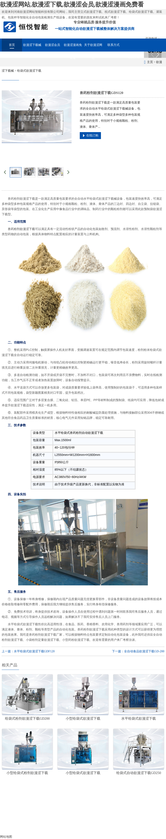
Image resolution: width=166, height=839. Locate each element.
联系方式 (113, 45)
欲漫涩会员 (52, 45)
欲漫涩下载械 (32, 45)
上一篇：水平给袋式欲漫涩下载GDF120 (28, 651)
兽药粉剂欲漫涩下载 (21, 229)
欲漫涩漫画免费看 (73, 47)
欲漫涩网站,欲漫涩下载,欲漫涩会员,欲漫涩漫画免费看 (72, 4)
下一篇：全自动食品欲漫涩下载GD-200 (138, 651)
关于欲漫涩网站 (93, 47)
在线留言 (134, 57)
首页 (12, 45)
